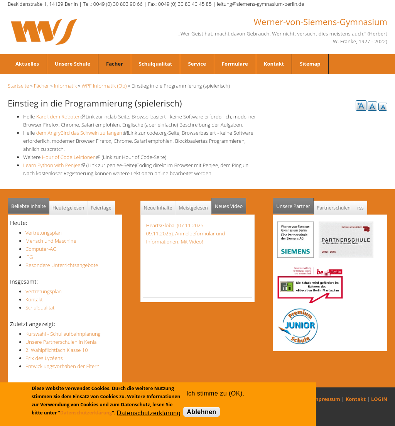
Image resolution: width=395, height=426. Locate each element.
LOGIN (379, 399)
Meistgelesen (193, 208)
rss (360, 208)
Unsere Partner (295, 204)
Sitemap (310, 63)
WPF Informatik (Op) (104, 85)
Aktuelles (27, 63)
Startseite (18, 85)
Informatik (65, 85)
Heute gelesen (68, 208)
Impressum (326, 399)
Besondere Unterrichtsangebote (61, 265)
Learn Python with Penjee (54, 165)
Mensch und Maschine (50, 240)
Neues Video (229, 206)
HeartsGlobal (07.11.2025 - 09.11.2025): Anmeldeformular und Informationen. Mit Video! (185, 233)
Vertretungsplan (43, 232)
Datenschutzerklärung (86, 412)
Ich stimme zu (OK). (215, 393)
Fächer (114, 63)
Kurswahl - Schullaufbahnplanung (62, 333)
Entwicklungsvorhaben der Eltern (62, 366)
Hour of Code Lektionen (71, 157)
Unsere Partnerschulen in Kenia (60, 341)
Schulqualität (155, 63)
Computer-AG (41, 248)
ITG (29, 257)
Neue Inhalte (158, 208)
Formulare (235, 63)
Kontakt (274, 63)
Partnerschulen (334, 208)
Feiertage (101, 208)
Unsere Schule (72, 63)
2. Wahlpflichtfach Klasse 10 (56, 350)
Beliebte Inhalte (28, 206)
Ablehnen (201, 412)
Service (197, 63)
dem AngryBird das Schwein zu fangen (81, 132)
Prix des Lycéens (44, 358)
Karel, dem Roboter (59, 116)
